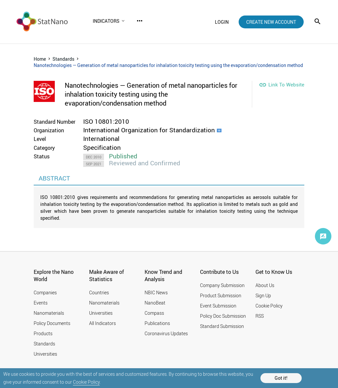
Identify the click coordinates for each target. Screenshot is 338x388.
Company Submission (222, 285)
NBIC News (156, 292)
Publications (157, 323)
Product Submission (220, 295)
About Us (264, 285)
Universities (45, 354)
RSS (259, 316)
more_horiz (140, 21)
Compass (154, 313)
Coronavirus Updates (166, 333)
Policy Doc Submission (223, 316)
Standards (63, 59)
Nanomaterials (49, 313)
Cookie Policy (86, 382)
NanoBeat (155, 303)
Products (43, 333)
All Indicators (102, 323)
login (222, 22)
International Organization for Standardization (149, 130)
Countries (99, 292)
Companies (45, 292)
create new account (271, 22)
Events (41, 303)
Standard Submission (222, 326)
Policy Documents (52, 323)
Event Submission (218, 306)
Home (40, 59)
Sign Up (263, 295)
